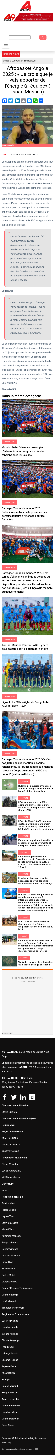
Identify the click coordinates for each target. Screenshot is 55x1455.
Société (24, 936)
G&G (36, 1449)
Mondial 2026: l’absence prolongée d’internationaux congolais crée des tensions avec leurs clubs (23, 451)
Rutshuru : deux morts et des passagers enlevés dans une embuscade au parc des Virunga (35, 881)
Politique (25, 852)
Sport (4, 155)
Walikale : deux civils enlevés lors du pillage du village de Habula (35, 963)
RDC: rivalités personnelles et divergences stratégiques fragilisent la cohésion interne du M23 (35, 925)
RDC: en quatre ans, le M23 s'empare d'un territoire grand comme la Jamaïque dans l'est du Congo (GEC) (35, 806)
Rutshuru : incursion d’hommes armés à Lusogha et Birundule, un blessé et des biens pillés (36, 788)
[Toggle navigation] (6, 46)
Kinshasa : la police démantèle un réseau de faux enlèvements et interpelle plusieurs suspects (36, 843)
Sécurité (24, 782)
